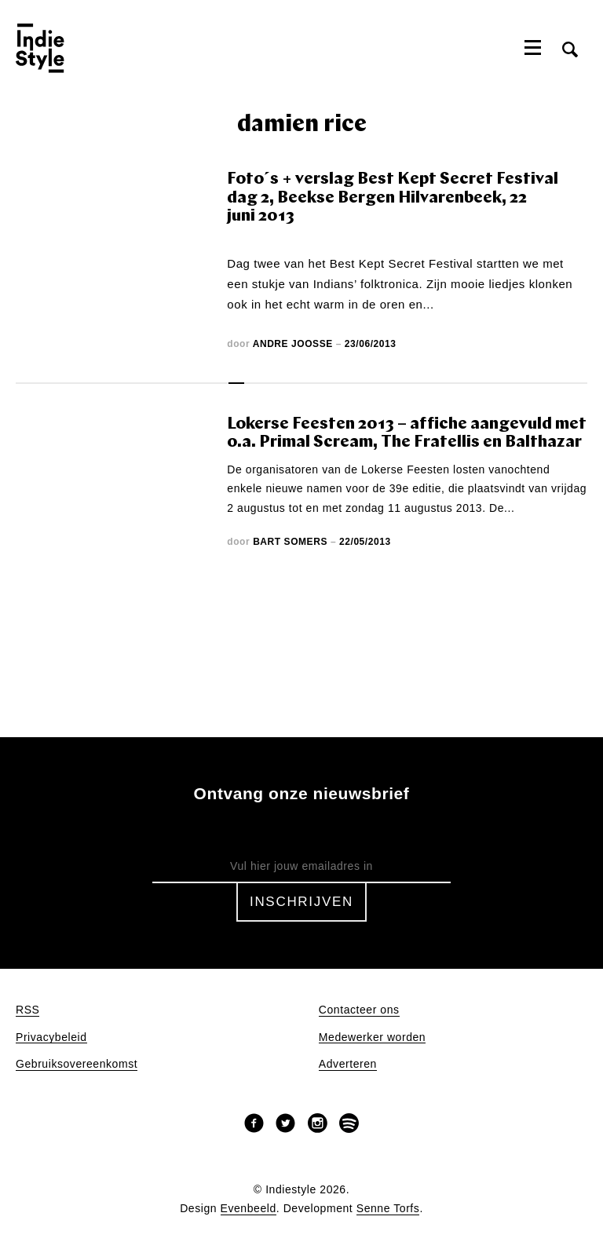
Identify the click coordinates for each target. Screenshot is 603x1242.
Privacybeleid (51, 1037)
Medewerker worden (372, 1037)
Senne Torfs (388, 1209)
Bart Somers (290, 541)
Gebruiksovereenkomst (76, 1064)
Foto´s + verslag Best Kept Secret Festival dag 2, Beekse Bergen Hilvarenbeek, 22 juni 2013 (392, 198)
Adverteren (348, 1064)
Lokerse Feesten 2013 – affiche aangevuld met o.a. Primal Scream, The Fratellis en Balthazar (407, 433)
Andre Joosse (293, 343)
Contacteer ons (359, 1010)
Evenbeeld (248, 1209)
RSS (27, 1010)
